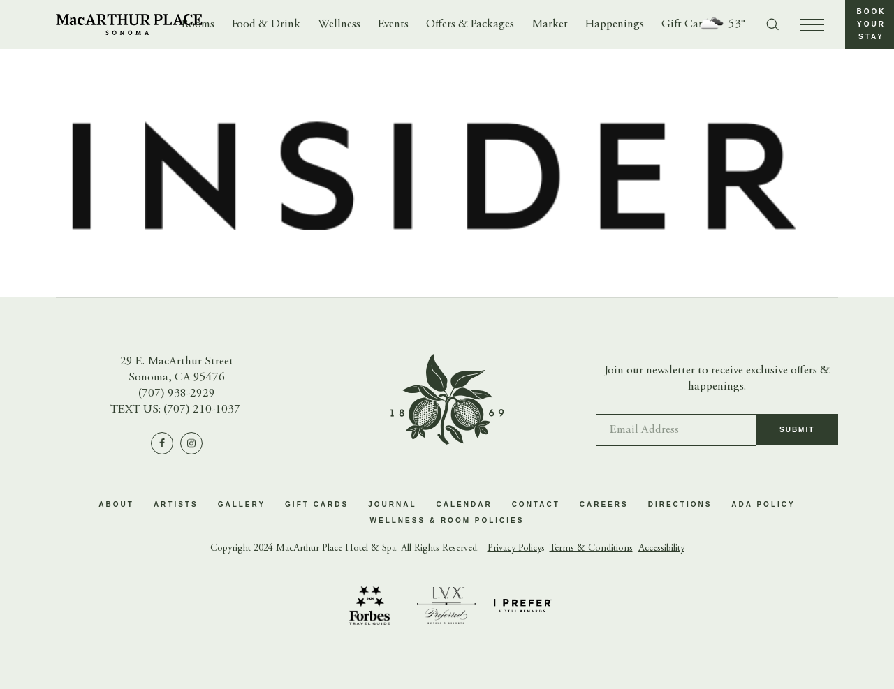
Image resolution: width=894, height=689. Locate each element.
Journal (392, 504)
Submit (796, 436)
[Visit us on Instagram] (191, 443)
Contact (536, 504)
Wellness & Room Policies (447, 520)
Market (550, 25)
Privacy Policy (514, 549)
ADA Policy (763, 504)
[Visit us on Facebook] (162, 443)
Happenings (614, 25)
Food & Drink (266, 25)
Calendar (464, 504)
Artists (176, 504)
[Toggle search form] (772, 24)
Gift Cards (687, 25)
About (116, 504)
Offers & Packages (470, 25)
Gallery (241, 504)
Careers (604, 504)
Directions (680, 504)
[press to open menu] (812, 25)
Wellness (339, 25)
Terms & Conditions (591, 549)
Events (393, 25)
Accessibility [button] (661, 549)
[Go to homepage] (129, 24)
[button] (869, 24)
